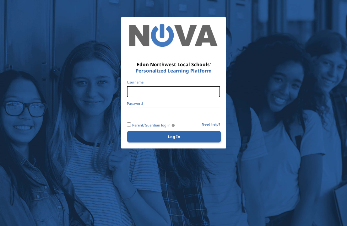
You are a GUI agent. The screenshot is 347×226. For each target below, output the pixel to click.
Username (135, 82)
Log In (174, 136)
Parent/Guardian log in (151, 125)
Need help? (211, 124)
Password (135, 103)
